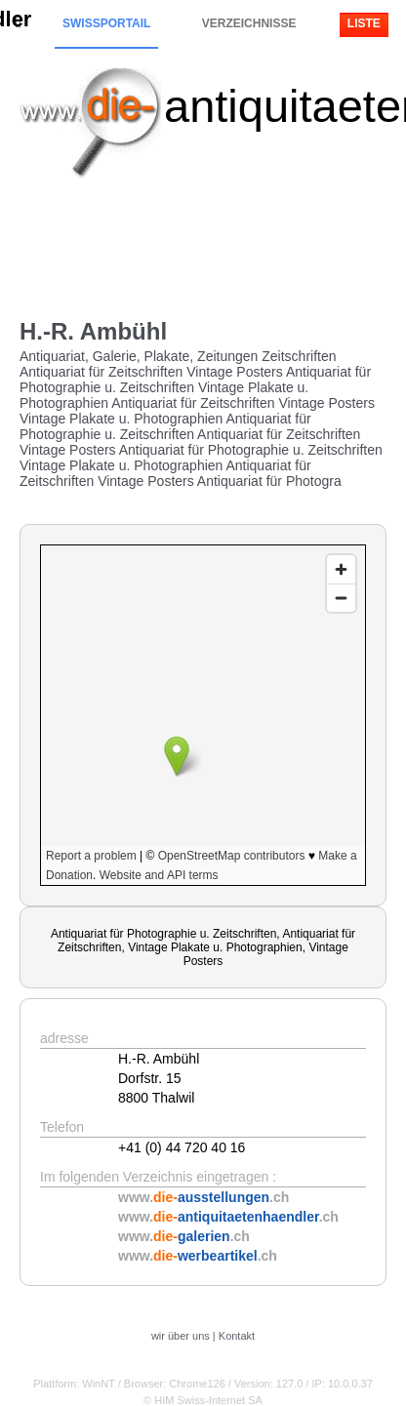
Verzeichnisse (249, 23)
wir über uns (180, 1336)
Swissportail (106, 23)
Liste (364, 23)
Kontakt (237, 1336)
